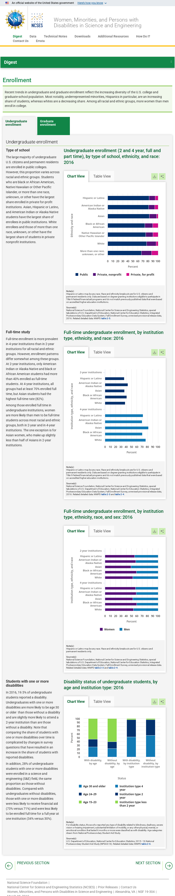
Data (33, 36)
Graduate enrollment (48, 123)
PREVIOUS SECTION (33, 863)
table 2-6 (146, 844)
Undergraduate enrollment (16, 123)
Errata (40, 41)
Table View (102, 176)
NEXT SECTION (148, 863)
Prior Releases (108, 887)
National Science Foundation (27, 882)
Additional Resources (113, 36)
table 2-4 (119, 494)
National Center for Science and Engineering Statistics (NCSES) (51, 887)
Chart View (76, 176)
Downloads (82, 36)
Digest (17, 36)
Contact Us (20, 41)
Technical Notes (55, 36)
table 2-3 (105, 494)
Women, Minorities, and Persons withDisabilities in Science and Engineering (98, 23)
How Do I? (143, 36)
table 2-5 (105, 318)
